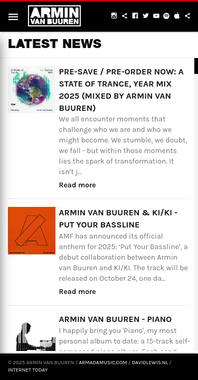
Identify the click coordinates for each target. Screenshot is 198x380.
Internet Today (28, 370)
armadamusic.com (103, 362)
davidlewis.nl (150, 362)
